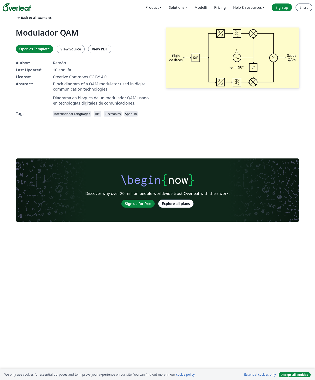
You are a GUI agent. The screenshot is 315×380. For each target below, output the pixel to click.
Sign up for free (138, 203)
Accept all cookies (294, 375)
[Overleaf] (17, 7)
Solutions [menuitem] (176, 7)
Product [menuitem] (152, 7)
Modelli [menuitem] (200, 7)
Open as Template (34, 48)
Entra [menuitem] (303, 7)
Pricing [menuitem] (220, 7)
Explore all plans (176, 203)
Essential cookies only (260, 374)
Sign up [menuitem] (282, 7)
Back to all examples (34, 17)
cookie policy (185, 374)
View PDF (100, 49)
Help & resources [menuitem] (247, 7)
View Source (70, 49)
